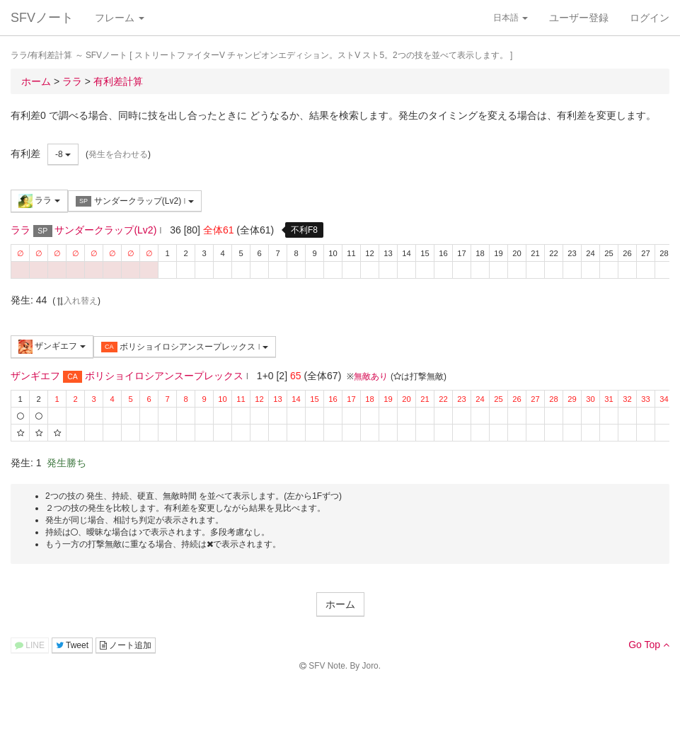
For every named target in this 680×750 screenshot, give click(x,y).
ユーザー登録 (579, 17)
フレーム (119, 17)
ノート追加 (125, 645)
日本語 (510, 18)
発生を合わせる (118, 154)
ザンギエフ (52, 347)
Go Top (648, 644)
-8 (63, 154)
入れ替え (76, 301)
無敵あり (371, 376)
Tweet (72, 645)
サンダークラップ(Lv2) (135, 201)
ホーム (340, 604)
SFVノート (42, 18)
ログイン (649, 17)
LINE (30, 645)
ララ (39, 201)
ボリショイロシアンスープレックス (184, 347)
